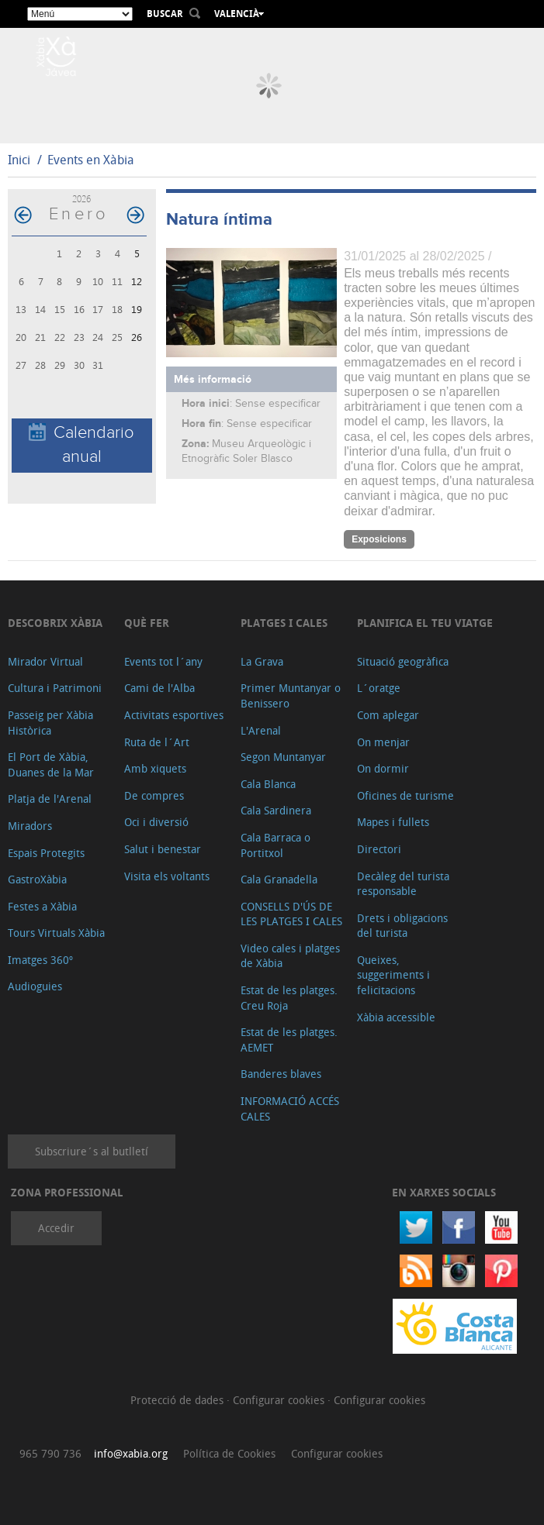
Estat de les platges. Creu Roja (289, 998)
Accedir (56, 1227)
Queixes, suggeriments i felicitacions (393, 974)
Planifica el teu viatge (425, 622)
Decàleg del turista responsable (403, 884)
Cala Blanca (268, 783)
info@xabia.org (131, 1453)
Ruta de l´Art (156, 742)
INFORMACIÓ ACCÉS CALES (290, 1108)
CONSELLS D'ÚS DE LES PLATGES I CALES (291, 914)
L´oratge (378, 687)
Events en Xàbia (90, 159)
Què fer (146, 622)
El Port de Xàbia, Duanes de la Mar (51, 764)
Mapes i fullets (393, 821)
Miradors (30, 825)
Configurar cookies (280, 1399)
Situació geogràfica (403, 661)
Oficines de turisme (405, 795)
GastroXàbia (37, 879)
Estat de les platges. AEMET (289, 1039)
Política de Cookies (229, 1453)
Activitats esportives (173, 714)
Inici (19, 159)
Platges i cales (284, 622)
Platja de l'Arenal (50, 798)
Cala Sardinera (276, 810)
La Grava (262, 661)
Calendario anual (81, 444)
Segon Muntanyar (283, 756)
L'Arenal (261, 730)
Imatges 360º (40, 959)
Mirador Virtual (45, 661)
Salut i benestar (162, 849)
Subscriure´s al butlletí (91, 1151)
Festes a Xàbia (42, 906)
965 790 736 (50, 1453)
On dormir (383, 768)
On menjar (383, 742)
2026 (81, 199)
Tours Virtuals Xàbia (56, 932)
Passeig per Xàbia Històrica (50, 722)
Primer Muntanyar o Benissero (291, 695)
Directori (379, 849)
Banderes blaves (281, 1073)
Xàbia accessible (396, 1017)
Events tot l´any (163, 661)
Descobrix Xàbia (55, 622)
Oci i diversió (156, 821)
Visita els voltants (167, 876)
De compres (154, 795)
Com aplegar (388, 714)
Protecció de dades (178, 1399)
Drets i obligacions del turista (402, 926)
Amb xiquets (155, 768)
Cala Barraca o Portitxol (275, 845)
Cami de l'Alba (159, 687)
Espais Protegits (46, 852)
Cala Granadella (279, 879)
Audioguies (35, 986)
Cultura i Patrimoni (55, 687)
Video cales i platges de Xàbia (290, 956)
